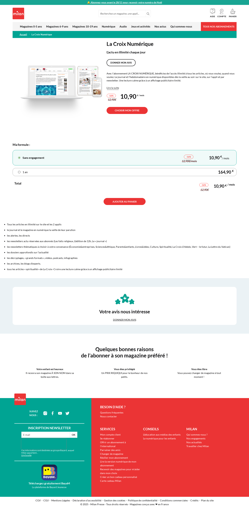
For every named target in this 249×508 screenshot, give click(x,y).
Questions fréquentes (111, 412)
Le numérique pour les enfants (159, 438)
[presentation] (43, 444)
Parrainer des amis (110, 449)
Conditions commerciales (174, 500)
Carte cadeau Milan (110, 480)
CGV (38, 500)
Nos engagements (195, 438)
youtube (60, 413)
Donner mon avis (121, 62)
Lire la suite (113, 87)
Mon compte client (110, 434)
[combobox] (124, 13)
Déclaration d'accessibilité (87, 500)
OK (73, 434)
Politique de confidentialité (142, 500)
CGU (46, 500)
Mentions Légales (60, 500)
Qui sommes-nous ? (197, 434)
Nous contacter (108, 416)
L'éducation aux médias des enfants (162, 434)
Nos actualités (194, 442)
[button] (221, 13)
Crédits (194, 500)
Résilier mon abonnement (114, 457)
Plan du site (207, 500)
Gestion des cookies (114, 500)
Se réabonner (107, 438)
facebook (53, 413)
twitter (67, 413)
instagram (45, 413)
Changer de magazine (111, 453)
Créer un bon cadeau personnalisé (118, 476)
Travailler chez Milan (197, 446)
